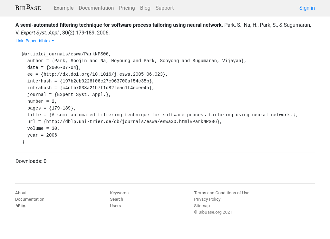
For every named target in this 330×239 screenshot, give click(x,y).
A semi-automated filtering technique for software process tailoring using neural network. (119, 25)
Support (165, 8)
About (21, 192)
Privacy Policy (207, 199)
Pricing (127, 8)
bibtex (46, 40)
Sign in (307, 8)
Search (116, 199)
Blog (145, 8)
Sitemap (202, 205)
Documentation (96, 8)
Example (63, 8)
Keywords (119, 192)
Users (115, 205)
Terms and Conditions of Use (221, 192)
